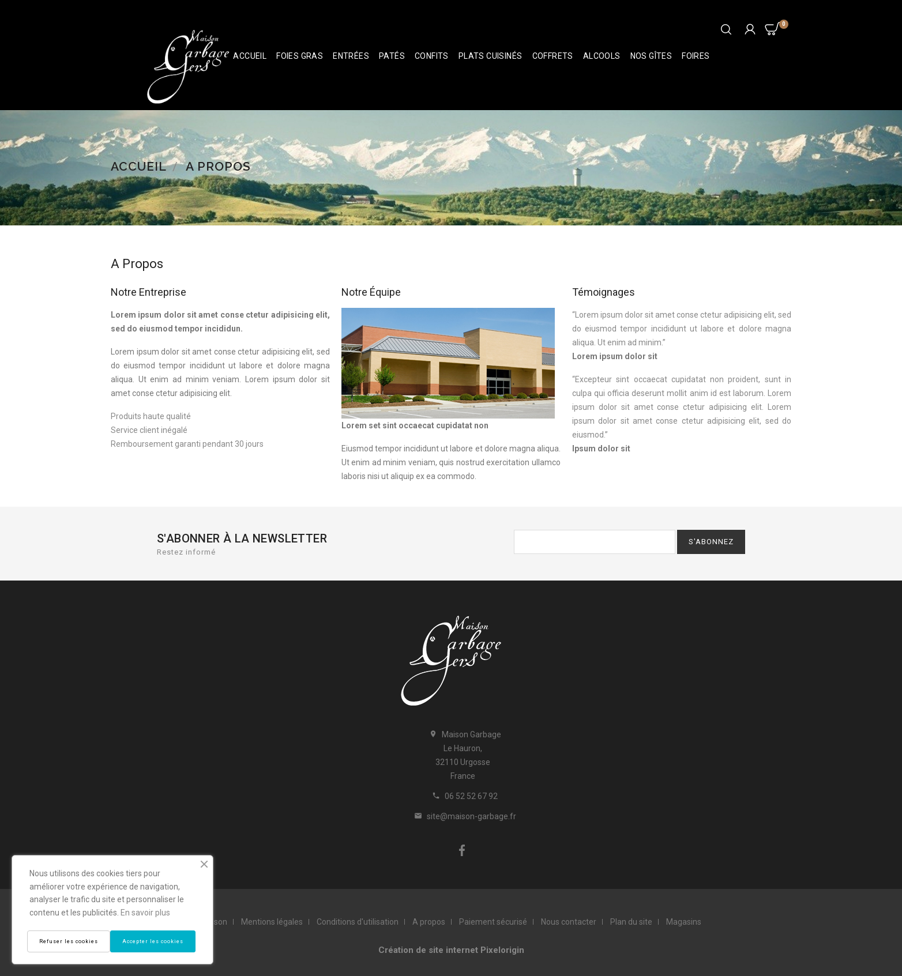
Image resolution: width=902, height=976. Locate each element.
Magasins (683, 921)
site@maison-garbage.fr (471, 816)
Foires (695, 56)
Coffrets (552, 56)
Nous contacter (568, 921)
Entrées (351, 56)
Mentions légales (272, 921)
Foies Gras (299, 56)
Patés (392, 56)
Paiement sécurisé (493, 921)
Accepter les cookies (152, 941)
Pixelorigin (502, 950)
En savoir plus (145, 912)
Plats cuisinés (490, 56)
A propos (428, 921)
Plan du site (631, 921)
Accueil (249, 56)
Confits (432, 56)
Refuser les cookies (68, 941)
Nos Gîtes (651, 56)
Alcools (602, 56)
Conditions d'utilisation (358, 921)
